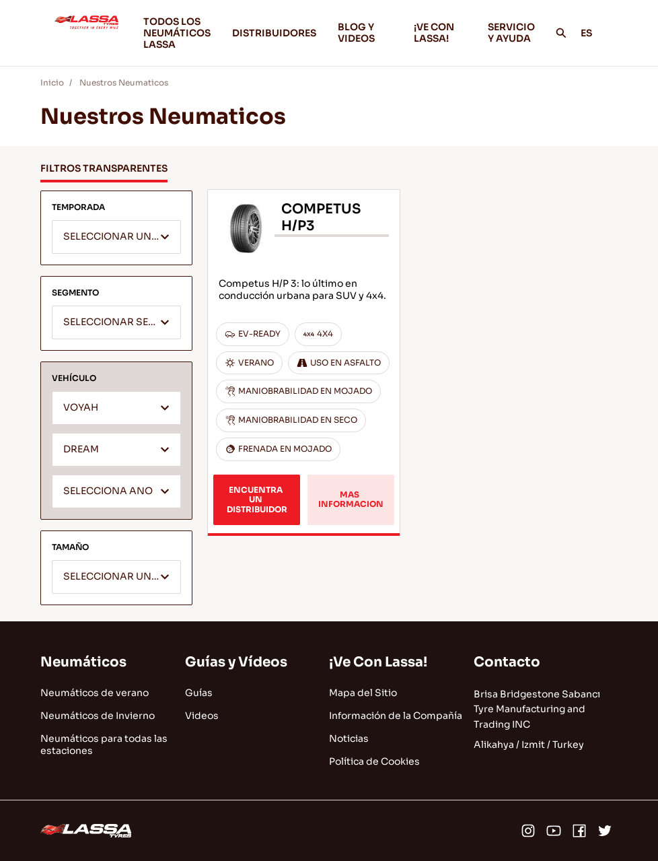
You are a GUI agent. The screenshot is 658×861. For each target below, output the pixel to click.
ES (594, 33)
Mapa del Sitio (363, 693)
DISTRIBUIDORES (274, 33)
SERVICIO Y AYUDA (511, 32)
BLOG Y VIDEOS (365, 32)
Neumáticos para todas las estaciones (104, 744)
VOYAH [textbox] (80, 407)
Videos (202, 716)
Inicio (52, 82)
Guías (199, 693)
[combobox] (116, 237)
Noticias (349, 738)
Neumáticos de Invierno (97, 716)
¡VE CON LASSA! (440, 32)
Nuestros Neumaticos (123, 82)
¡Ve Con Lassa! (378, 662)
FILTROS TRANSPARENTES (104, 168)
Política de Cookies (374, 761)
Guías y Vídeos (236, 662)
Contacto (507, 662)
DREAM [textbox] (81, 449)
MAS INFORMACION (350, 499)
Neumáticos (83, 662)
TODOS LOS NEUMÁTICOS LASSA (177, 32)
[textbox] (116, 237)
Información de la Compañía (395, 716)
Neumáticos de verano (94, 693)
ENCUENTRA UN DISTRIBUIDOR (257, 499)
